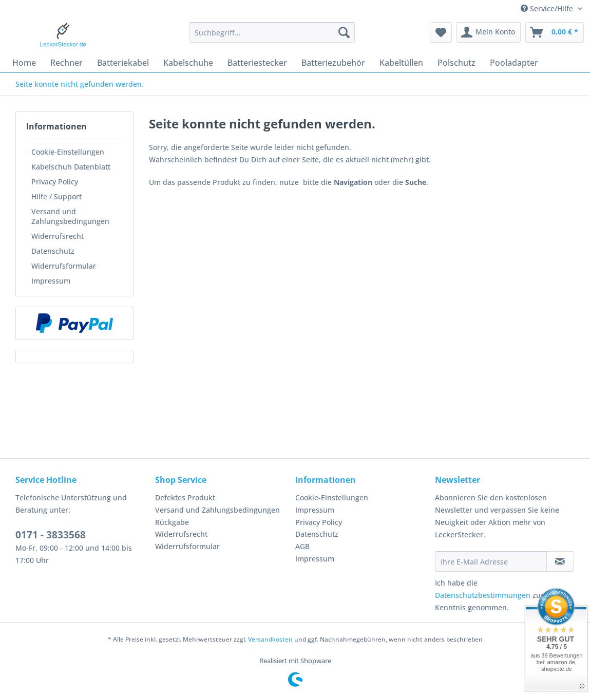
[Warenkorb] (554, 32)
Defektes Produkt (185, 497)
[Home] (24, 62)
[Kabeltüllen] (401, 62)
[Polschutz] (456, 62)
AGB (302, 546)
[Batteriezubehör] (333, 62)
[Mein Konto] (488, 32)
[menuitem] (272, 37)
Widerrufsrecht (57, 236)
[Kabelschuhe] (188, 62)
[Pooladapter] (514, 62)
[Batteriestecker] (257, 62)
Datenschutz (52, 251)
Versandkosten (270, 639)
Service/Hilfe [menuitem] (548, 8)
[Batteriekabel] (123, 62)
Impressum (50, 281)
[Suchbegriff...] (272, 32)
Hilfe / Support (56, 196)
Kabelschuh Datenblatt (70, 167)
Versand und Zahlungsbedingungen (70, 216)
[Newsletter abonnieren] (560, 561)
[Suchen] (344, 32)
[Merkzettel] (441, 32)
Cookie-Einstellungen (67, 152)
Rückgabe (172, 522)
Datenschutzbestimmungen (482, 595)
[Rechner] (66, 62)
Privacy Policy (54, 181)
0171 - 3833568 (50, 534)
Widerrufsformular (63, 266)
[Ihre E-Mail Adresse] (491, 561)
